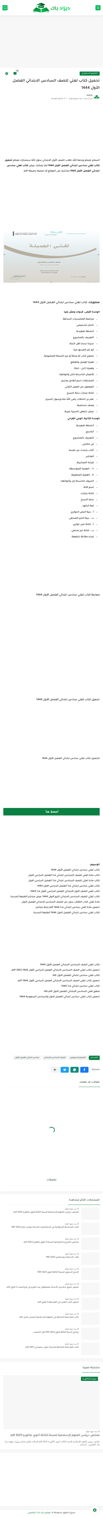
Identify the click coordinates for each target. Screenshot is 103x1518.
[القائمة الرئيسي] (97, 7)
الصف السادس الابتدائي (54, 1058)
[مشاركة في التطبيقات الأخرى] (55, 1070)
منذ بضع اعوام (70, 1209)
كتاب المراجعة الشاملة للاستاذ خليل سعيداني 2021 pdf (52, 1347)
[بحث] (5, 7)
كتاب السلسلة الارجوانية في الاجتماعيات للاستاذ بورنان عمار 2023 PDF (45, 1227)
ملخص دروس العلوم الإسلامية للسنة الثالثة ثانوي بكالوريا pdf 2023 (46, 1212)
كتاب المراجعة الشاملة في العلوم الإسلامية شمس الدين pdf (49, 1317)
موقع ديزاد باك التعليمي (39, 1513)
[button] (84, 1070)
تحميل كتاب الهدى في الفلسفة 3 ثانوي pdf (58, 1302)
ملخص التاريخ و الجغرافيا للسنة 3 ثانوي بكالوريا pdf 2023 (51, 1242)
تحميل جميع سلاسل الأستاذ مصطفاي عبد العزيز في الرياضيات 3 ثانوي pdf (43, 1287)
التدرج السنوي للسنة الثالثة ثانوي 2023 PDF (58, 1272)
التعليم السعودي (89, 73)
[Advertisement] (51, 42)
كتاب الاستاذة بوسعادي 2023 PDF (62, 1257)
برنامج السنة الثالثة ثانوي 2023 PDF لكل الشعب (56, 1332)
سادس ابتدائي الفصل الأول (27, 1058)
